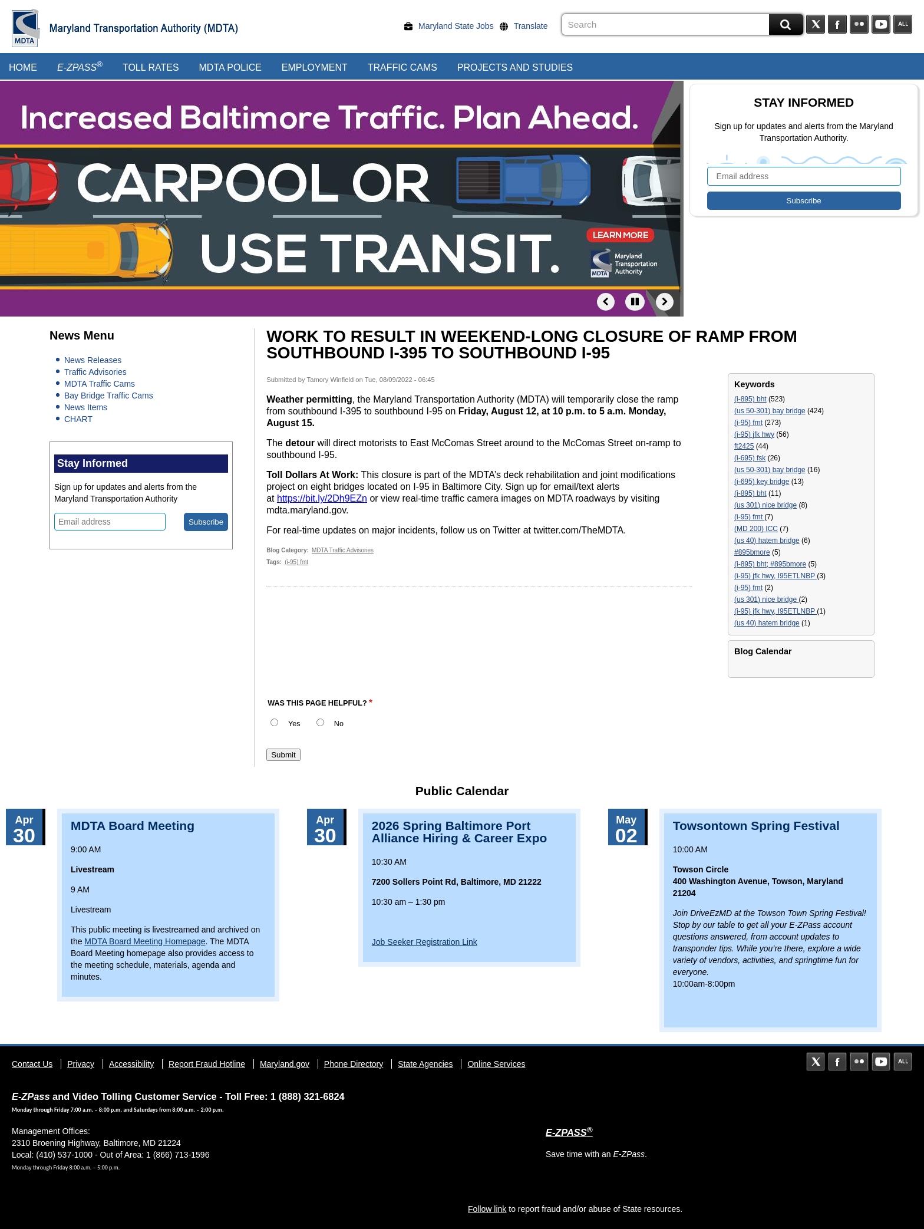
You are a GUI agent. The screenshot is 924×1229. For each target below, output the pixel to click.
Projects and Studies (515, 67)
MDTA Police (230, 67)
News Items (85, 407)
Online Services (496, 1064)
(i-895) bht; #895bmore (770, 564)
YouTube (881, 24)
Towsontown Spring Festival (756, 825)
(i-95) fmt (296, 562)
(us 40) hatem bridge (767, 540)
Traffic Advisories (95, 372)
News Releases (92, 360)
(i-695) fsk (749, 458)
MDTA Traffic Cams (99, 383)
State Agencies (425, 1064)
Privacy (80, 1064)
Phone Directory (353, 1064)
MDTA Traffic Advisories (343, 550)
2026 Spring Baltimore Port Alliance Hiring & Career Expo (459, 832)
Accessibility (131, 1064)
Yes (294, 724)
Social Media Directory (902, 24)
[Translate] (527, 26)
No (339, 724)
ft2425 (744, 446)
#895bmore (752, 552)
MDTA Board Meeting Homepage (144, 941)
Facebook (837, 24)
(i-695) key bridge (761, 481)
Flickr (859, 24)
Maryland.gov (284, 1064)
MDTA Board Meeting (132, 825)
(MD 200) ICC (756, 529)
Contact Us (32, 1064)
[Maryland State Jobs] (452, 26)
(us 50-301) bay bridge (770, 411)
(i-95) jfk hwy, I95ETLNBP (775, 576)
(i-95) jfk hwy (754, 434)
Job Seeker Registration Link (424, 942)
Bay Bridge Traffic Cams (108, 395)
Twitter (815, 24)
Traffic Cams (402, 67)
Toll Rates (151, 67)
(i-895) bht (750, 399)
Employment (315, 67)
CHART (78, 419)
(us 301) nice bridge (765, 505)
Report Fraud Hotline (207, 1064)
